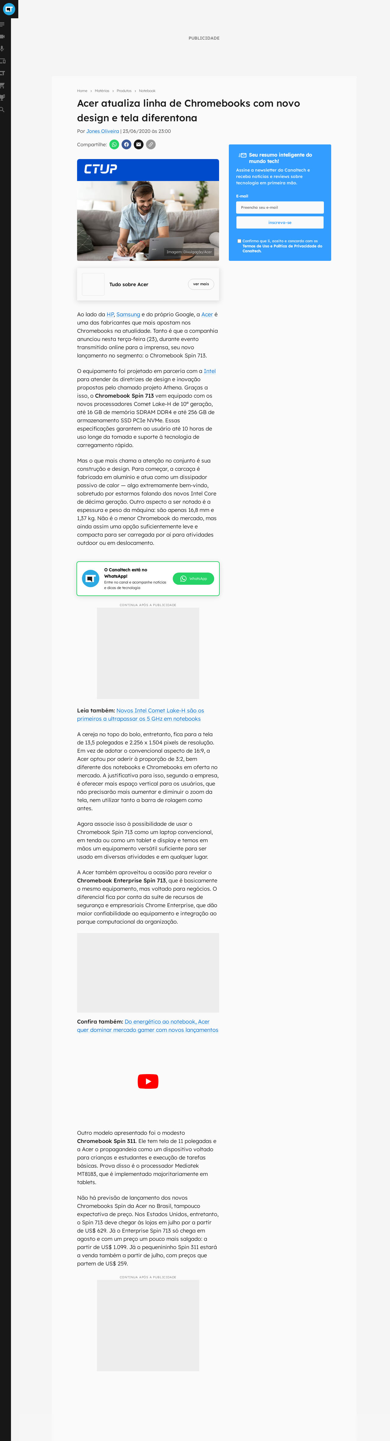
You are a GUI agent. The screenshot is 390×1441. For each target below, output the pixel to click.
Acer (207, 314)
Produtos (124, 90)
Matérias (102, 90)
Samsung (128, 314)
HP (110, 314)
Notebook (147, 90)
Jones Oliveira (102, 131)
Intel (210, 370)
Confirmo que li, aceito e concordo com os (282, 246)
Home (82, 90)
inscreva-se (280, 222)
